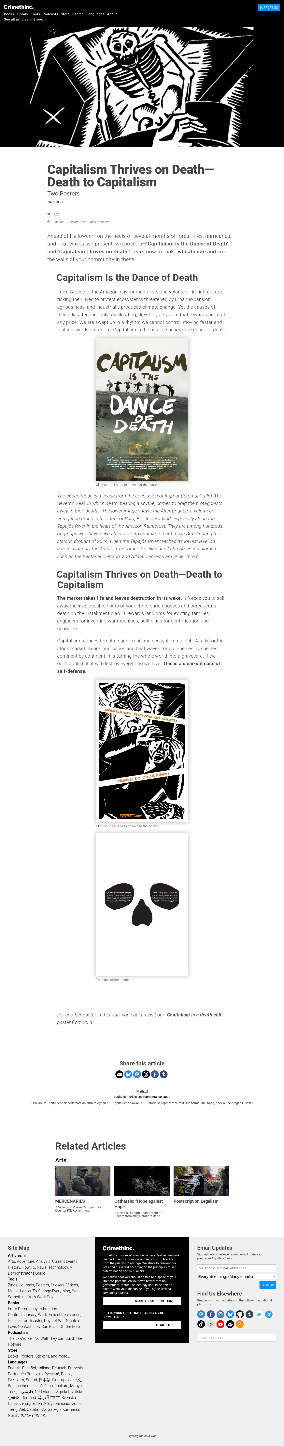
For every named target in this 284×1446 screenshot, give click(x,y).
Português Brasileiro (96, 222)
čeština (46, 1385)
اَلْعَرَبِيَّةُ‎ (43, 1397)
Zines (12, 1285)
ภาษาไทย (41, 1403)
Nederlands (44, 1391)
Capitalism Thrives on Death (93, 252)
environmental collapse (153, 1097)
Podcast (15, 1332)
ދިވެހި (43, 1409)
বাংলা (55, 1397)
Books (9, 14)
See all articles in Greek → (25, 19)
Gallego (54, 1409)
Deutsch (59, 1368)
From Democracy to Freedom (33, 1308)
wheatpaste (192, 252)
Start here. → (167, 1325)
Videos (72, 1285)
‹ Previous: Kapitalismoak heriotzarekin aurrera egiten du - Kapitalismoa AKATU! (87, 1103)
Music (13, 1291)
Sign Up (268, 1285)
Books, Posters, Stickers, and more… (39, 1356)
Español (58, 222)
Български (62, 1379)
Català (32, 1409)
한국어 (14, 1397)
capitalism (121, 1097)
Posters (42, 1285)
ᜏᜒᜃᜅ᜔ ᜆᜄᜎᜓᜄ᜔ (33, 1415)
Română (28, 1397)
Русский (51, 1374)
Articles (15, 1255)
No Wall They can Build (54, 1338)
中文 (77, 1379)
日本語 (44, 1379)
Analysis (43, 1261)
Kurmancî (70, 1409)
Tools (35, 14)
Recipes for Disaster (25, 1320)
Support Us (269, 7)
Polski (66, 1374)
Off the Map (69, 1326)
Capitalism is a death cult (194, 1015)
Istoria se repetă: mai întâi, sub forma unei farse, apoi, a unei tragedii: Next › (200, 1103)
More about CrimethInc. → (157, 1301)
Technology (58, 1267)
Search (78, 14)
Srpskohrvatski (69, 1391)
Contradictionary (22, 1314)
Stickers (58, 1285)
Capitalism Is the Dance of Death (187, 244)
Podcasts (50, 14)
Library (22, 14)
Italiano (44, 1368)
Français (75, 1368)
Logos (25, 1291)
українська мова (66, 1403)
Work (42, 1314)
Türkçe (14, 1391)
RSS (25, 1256)
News (42, 1267)
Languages (95, 14)
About (112, 14)
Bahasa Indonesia (23, 1385)
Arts (56, 214)
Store (65, 14)
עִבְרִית (25, 1403)
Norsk (13, 1415)
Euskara (73, 222)
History (14, 1267)
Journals (26, 1285)
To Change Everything (51, 1291)
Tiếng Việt (16, 1409)
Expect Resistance (64, 1314)
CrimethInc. (19, 7)
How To (28, 1267)
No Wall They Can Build (38, 1326)
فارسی (27, 1391)
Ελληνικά (16, 1379)
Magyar (76, 1385)
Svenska (69, 1397)
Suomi (31, 1379)
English (14, 1368)
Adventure (25, 1261)
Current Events (64, 1261)
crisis (133, 1097)
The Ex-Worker (20, 1338)
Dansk (13, 1403)
